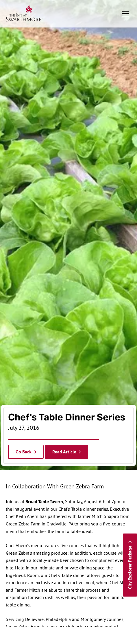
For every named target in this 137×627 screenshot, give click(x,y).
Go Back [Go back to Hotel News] (24, 452)
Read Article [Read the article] (64, 452)
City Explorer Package (129, 567)
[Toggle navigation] (125, 13)
